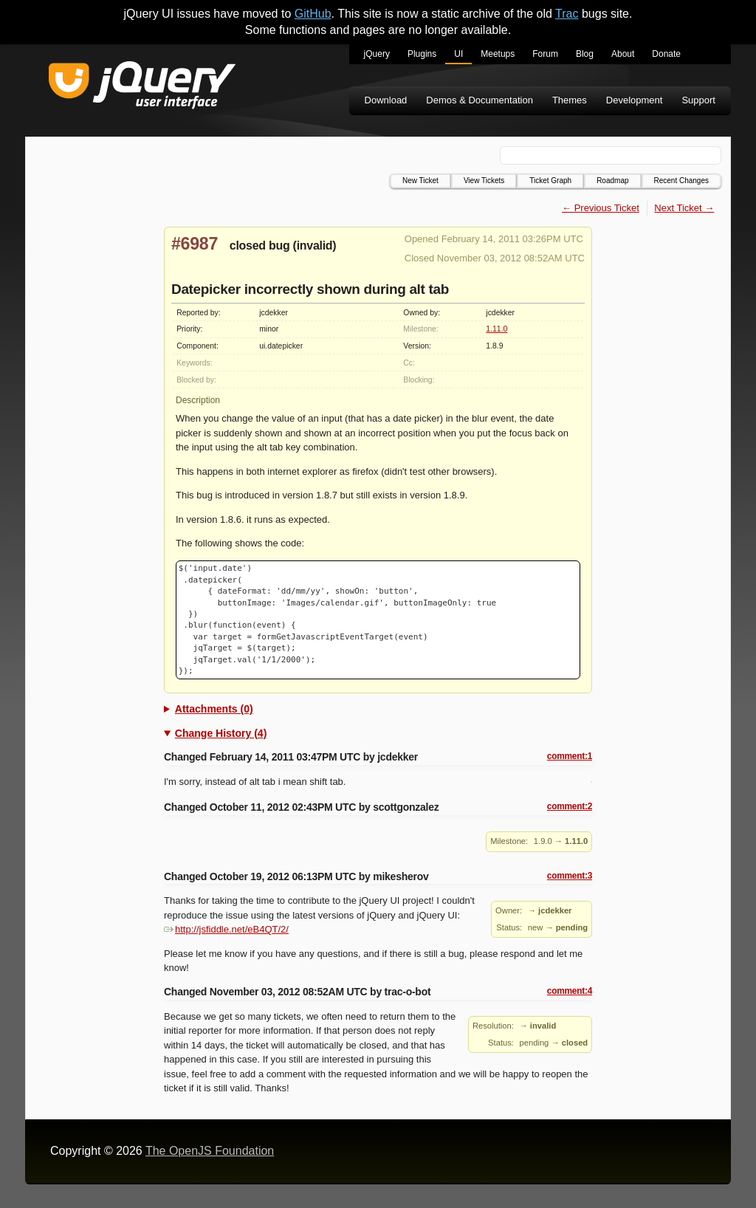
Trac (566, 13)
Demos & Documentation (479, 100)
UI (458, 54)
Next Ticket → (684, 207)
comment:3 (569, 876)
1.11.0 (496, 329)
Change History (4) (221, 733)
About (622, 54)
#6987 (194, 243)
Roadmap (612, 180)
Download (386, 100)
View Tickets (484, 180)
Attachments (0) (214, 709)
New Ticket (420, 180)
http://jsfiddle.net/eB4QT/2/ (226, 929)
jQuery (377, 54)
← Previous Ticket (600, 207)
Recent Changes (681, 180)
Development (634, 100)
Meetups (498, 54)
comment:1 (569, 756)
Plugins (422, 54)
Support (698, 100)
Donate (666, 54)
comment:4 (569, 991)
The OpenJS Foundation (209, 1150)
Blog (585, 54)
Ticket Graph (550, 180)
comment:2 (569, 806)
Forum (545, 54)
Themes (569, 100)
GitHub (313, 13)
